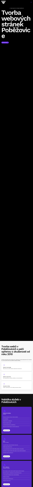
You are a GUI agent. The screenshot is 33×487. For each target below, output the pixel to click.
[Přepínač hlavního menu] (31, 3)
